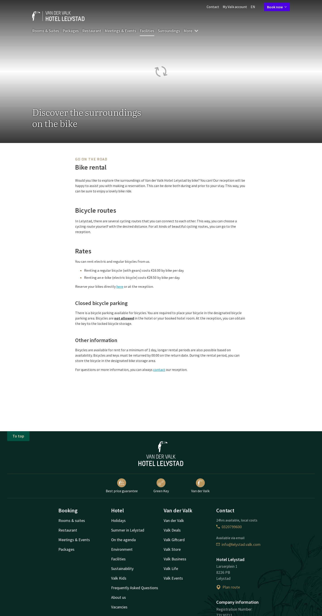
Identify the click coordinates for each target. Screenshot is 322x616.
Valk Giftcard (174, 539)
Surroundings (169, 30)
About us (118, 597)
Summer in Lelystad (127, 530)
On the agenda (123, 539)
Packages (71, 30)
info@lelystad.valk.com (238, 544)
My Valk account (235, 6)
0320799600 (229, 526)
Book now (277, 7)
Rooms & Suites (45, 30)
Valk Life (171, 568)
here (119, 286)
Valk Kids (118, 578)
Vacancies (119, 607)
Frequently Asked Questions (134, 587)
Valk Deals (172, 530)
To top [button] (18, 436)
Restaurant (91, 30)
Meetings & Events (120, 30)
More (191, 30)
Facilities (147, 30)
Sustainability (122, 568)
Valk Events (173, 578)
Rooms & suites (71, 520)
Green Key (161, 485)
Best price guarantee (122, 485)
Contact (213, 6)
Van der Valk (200, 485)
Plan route (228, 587)
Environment (122, 549)
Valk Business (175, 558)
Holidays (118, 520)
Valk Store (172, 549)
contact (159, 369)
